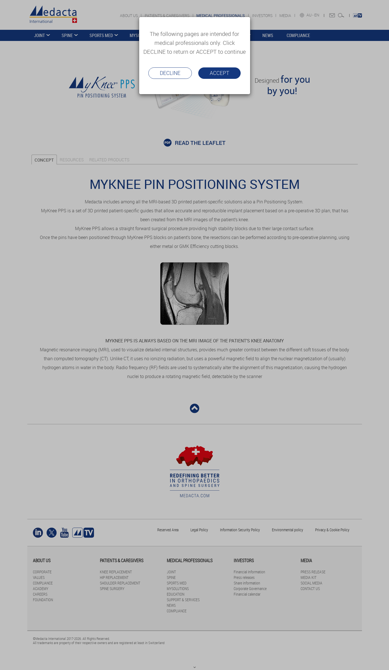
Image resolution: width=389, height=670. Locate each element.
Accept (219, 73)
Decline (170, 73)
